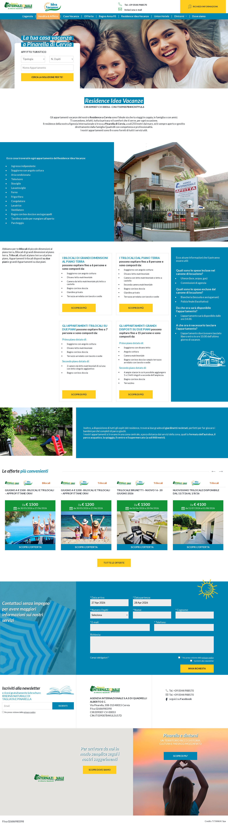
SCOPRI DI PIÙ (79, 307)
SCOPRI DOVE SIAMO (100, 769)
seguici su (179, 698)
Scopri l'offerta (30, 547)
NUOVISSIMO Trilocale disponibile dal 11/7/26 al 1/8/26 (196, 492)
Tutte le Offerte (114, 562)
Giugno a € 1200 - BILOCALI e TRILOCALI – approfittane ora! (85, 492)
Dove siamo (199, 16)
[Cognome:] (195, 615)
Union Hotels (161, 16)
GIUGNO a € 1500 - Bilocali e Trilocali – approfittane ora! (29, 492)
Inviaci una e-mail (130, 9)
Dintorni (179, 16)
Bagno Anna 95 (107, 16)
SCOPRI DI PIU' (180, 756)
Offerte (89, 16)
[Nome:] (152, 615)
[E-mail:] (120, 627)
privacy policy (208, 658)
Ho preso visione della (20, 712)
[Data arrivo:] (109, 602)
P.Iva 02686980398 (101, 708)
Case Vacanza (71, 16)
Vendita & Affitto (48, 16)
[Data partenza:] (152, 602)
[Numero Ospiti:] (109, 615)
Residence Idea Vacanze (135, 16)
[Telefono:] (184, 627)
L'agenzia (28, 16)
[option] (30, 515)
